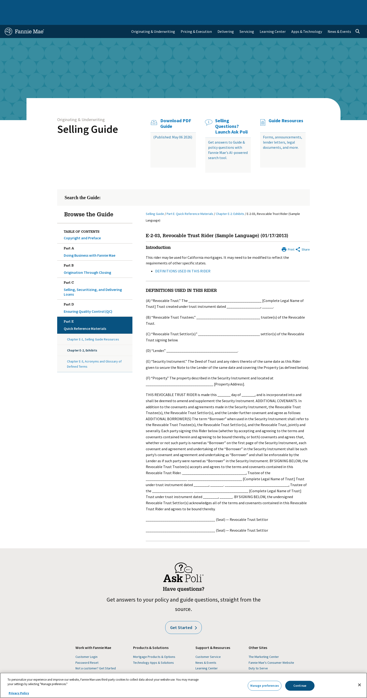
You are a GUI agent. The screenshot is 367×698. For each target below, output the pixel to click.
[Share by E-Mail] (302, 235)
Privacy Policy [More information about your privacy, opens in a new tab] (19, 693)
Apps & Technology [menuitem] (306, 17)
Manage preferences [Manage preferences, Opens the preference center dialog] (264, 686)
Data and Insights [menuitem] (280, 5)
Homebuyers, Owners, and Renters (163, 5)
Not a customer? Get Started (95, 654)
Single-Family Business (41, 5)
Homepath (256, 660)
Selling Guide (87, 115)
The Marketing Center (264, 643)
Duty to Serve (258, 654)
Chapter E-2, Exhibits (82, 337)
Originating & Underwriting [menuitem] (153, 17)
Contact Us (350, 5)
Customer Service (208, 643)
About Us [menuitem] (253, 5)
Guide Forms (204, 660)
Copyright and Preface (82, 224)
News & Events (205, 649)
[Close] (359, 685)
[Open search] (357, 18)
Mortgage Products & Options (154, 643)
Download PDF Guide (175, 109)
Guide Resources (286, 107)
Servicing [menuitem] (247, 17)
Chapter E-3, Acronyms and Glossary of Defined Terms (94, 350)
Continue (299, 686)
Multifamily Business (82, 5)
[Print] (287, 235)
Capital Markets (117, 5)
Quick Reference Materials (97, 310)
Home (12, 5)
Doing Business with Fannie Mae (97, 237)
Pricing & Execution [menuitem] (196, 17)
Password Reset (86, 649)
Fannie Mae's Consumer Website (271, 649)
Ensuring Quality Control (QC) (97, 293)
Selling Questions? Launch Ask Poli (231, 112)
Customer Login (86, 643)
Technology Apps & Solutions (153, 649)
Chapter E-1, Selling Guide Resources (93, 326)
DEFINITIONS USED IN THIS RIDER (182, 257)
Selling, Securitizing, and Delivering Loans (97, 274)
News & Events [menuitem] (339, 17)
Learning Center (206, 654)
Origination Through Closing (97, 254)
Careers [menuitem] (329, 5)
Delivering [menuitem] (225, 17)
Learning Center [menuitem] (273, 17)
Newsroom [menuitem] (308, 5)
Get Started (183, 614)
